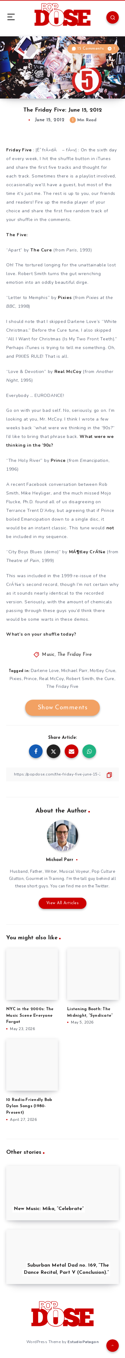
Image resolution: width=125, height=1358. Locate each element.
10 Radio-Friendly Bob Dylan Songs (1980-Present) (29, 1106)
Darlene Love (45, 671)
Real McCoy (51, 679)
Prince (30, 679)
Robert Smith (80, 679)
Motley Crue (103, 671)
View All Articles (62, 903)
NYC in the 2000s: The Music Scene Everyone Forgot (29, 1015)
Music (48, 654)
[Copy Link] (62, 774)
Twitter (102, 886)
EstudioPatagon (83, 1341)
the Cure (105, 679)
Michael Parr (74, 671)
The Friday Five (75, 654)
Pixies (16, 679)
